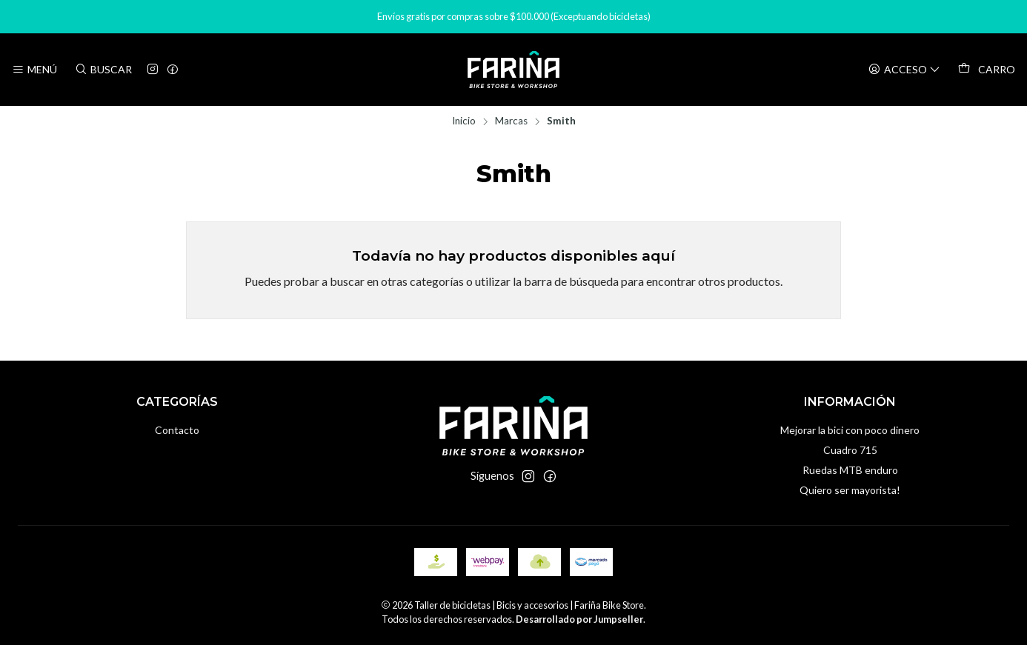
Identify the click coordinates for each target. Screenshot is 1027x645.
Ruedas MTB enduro (850, 470)
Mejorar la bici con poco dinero (850, 430)
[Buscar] (102, 70)
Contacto (177, 430)
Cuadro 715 (850, 450)
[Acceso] (904, 70)
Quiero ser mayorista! (850, 490)
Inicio (464, 121)
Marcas (511, 121)
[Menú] (34, 70)
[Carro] (986, 70)
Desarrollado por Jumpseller (579, 619)
